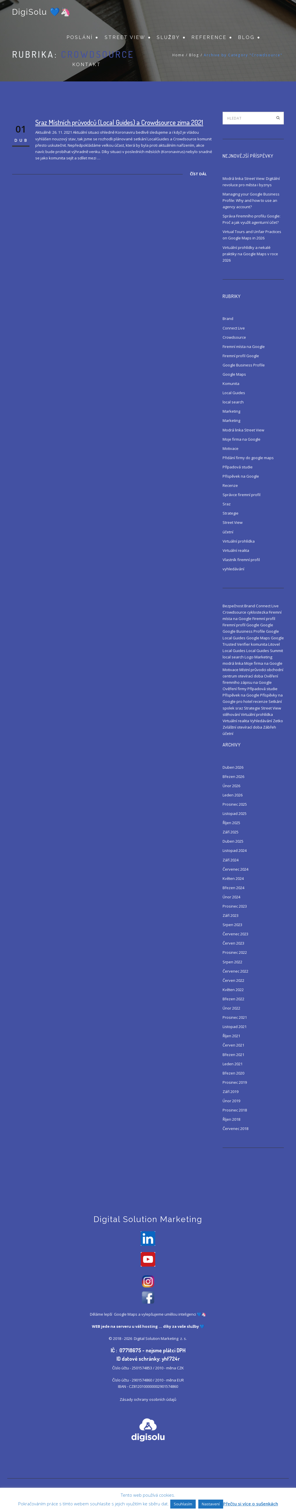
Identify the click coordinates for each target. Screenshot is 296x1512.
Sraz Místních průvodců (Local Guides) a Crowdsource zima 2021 (119, 122)
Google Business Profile (244, 365)
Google (266, 624)
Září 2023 (230, 915)
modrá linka (233, 663)
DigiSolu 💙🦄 (41, 12)
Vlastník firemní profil (241, 559)
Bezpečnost (233, 605)
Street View (125, 37)
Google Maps (234, 374)
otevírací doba (250, 676)
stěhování (231, 714)
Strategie (230, 513)
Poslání (79, 37)
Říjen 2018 (231, 1119)
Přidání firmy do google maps (248, 457)
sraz (239, 708)
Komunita (231, 383)
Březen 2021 (233, 1054)
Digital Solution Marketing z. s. (161, 1339)
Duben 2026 (233, 767)
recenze (260, 701)
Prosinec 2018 (235, 1110)
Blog (246, 37)
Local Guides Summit (264, 650)
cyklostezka (257, 612)
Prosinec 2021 (235, 1017)
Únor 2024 (231, 897)
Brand (228, 318)
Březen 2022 (233, 998)
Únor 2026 (231, 785)
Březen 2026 (233, 776)
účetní (228, 532)
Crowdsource (234, 337)
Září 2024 (230, 860)
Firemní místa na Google (244, 346)
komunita (259, 644)
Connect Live (234, 328)
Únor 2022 (231, 1008)
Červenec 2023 (235, 933)
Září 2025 (230, 832)
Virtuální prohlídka (239, 541)
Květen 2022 (233, 989)
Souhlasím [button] (183, 1504)
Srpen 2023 (232, 924)
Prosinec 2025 (235, 804)
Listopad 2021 (235, 1026)
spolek (228, 708)
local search (233, 402)
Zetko (278, 720)
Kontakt (86, 65)
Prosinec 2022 (235, 952)
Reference (209, 37)
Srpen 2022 (232, 961)
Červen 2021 (233, 1045)
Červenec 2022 (235, 971)
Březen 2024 (233, 887)
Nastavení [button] (211, 1504)
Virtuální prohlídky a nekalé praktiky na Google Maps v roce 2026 (250, 254)
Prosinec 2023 (235, 906)
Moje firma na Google (241, 439)
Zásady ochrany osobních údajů (148, 1399)
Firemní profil (263, 618)
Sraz (227, 504)
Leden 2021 (233, 1063)
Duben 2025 (233, 841)
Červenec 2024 (235, 869)
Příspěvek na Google (241, 476)
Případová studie (238, 467)
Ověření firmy (235, 688)
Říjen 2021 (231, 1035)
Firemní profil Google (241, 355)
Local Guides (234, 392)
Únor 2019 (231, 1100)
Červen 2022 (233, 980)
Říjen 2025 (231, 822)
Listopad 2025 (235, 813)
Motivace (230, 448)
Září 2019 (230, 1091)
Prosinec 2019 (235, 1082)
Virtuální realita (236, 550)
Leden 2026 (233, 795)
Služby (168, 37)
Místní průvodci (252, 669)
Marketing (231, 411)
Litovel (274, 644)
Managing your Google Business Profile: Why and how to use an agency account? (251, 200)
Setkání (275, 701)
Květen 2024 (233, 878)
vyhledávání (233, 568)
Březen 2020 (233, 1073)
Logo (249, 657)
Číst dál (198, 173)
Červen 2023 (233, 943)
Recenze (230, 485)
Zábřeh (269, 727)
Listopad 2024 (235, 850)
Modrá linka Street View (243, 430)
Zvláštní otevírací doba (242, 727)
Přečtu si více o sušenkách (250, 1504)
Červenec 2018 (235, 1128)
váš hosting (146, 1326)
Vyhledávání (261, 720)
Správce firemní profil (241, 494)
